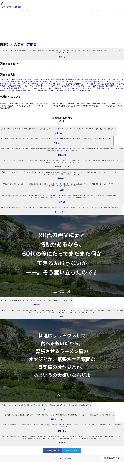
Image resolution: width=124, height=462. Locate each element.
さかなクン (24, 82)
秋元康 (16, 88)
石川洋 (64, 79)
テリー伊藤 (33, 88)
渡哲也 (113, 86)
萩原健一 (51, 79)
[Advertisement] (62, 26)
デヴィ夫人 (27, 84)
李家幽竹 (11, 82)
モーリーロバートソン (112, 88)
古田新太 (84, 88)
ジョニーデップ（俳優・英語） (50, 84)
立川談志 (19, 90)
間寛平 (98, 84)
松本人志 (106, 82)
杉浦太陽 (57, 82)
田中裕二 (39, 82)
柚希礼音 (34, 84)
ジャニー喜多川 (89, 84)
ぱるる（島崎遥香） (108, 84)
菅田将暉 (86, 90)
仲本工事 (69, 82)
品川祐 (91, 79)
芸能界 (32, 44)
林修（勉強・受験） (27, 86)
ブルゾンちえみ (6, 84)
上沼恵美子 (84, 79)
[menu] (1, 1)
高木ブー (26, 90)
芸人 (1, 68)
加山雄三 (58, 79)
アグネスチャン (59, 90)
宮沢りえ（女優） (60, 86)
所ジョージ (76, 88)
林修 (118, 84)
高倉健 (11, 88)
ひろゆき (68, 88)
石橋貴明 (16, 86)
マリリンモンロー (80, 82)
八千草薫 (49, 90)
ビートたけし (48, 86)
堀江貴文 (39, 86)
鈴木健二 (97, 79)
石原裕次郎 (13, 79)
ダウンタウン (17, 84)
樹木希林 (100, 86)
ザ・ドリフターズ (69, 84)
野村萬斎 (79, 84)
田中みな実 (4, 79)
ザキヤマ (84, 86)
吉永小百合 (92, 86)
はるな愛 (32, 82)
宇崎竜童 (99, 82)
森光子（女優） (116, 82)
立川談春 (33, 90)
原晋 (3, 86)
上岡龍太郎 (99, 88)
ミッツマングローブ (109, 79)
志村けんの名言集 (14, 7)
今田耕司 (107, 86)
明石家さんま (60, 88)
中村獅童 (44, 79)
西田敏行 (12, 90)
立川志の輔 (41, 90)
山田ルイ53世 (70, 90)
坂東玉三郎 (36, 79)
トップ (2, 7)
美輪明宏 (71, 79)
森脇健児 (91, 88)
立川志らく (24, 88)
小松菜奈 (79, 90)
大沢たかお (91, 82)
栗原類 (17, 82)
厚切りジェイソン (74, 86)
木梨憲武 (9, 86)
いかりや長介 (48, 82)
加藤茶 (63, 82)
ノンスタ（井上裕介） (45, 88)
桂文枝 (77, 79)
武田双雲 (21, 79)
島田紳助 (28, 79)
